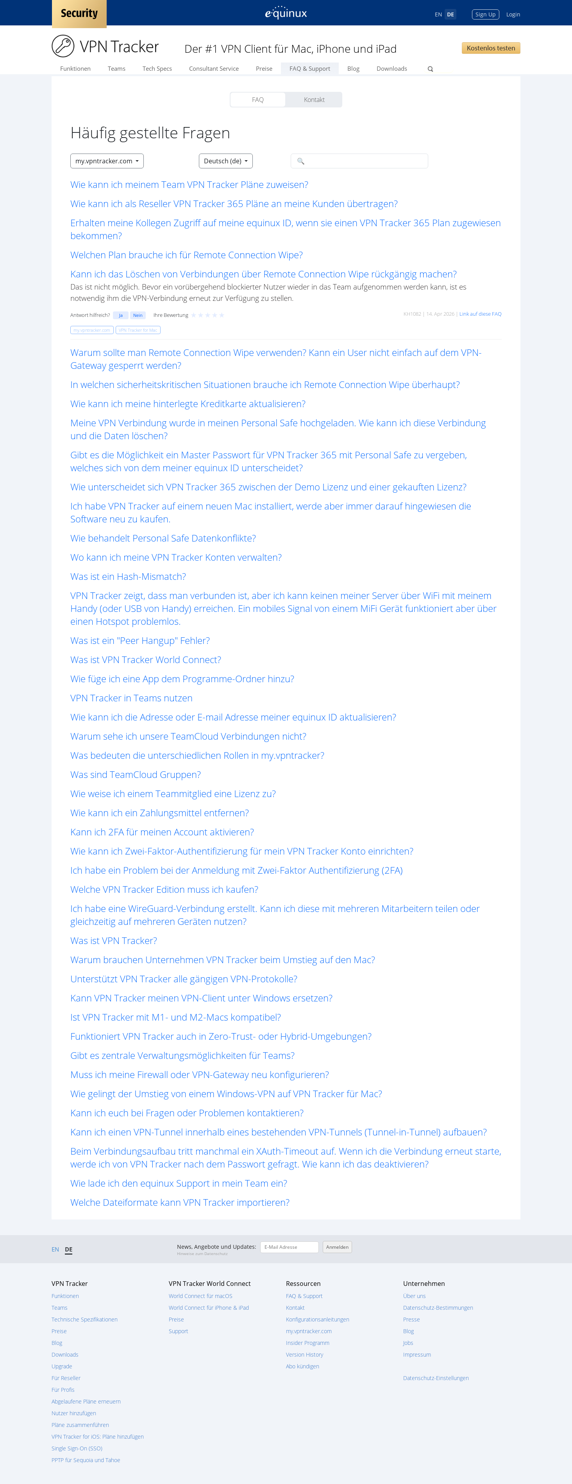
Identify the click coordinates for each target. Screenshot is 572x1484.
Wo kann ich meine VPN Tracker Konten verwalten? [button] (176, 557)
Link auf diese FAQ (480, 313)
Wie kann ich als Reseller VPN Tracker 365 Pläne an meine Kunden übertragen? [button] (234, 203)
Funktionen (75, 68)
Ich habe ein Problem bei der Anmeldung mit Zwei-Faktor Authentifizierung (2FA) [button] (236, 870)
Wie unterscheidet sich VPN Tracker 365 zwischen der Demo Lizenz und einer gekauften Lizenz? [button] (268, 486)
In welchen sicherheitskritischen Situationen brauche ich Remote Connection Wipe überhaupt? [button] (265, 384)
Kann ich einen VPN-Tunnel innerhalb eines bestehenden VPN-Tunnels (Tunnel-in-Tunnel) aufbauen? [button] (278, 1131)
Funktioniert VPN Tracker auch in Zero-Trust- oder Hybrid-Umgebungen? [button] (221, 1036)
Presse (411, 1319)
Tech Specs (157, 68)
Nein (138, 315)
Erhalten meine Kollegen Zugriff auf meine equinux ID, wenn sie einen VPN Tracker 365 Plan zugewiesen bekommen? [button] (285, 229)
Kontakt (314, 99)
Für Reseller (66, 1378)
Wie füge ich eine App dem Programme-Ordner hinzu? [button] (182, 678)
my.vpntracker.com (309, 1331)
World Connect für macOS (200, 1296)
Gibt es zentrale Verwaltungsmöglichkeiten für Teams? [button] (182, 1055)
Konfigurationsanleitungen (317, 1319)
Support (178, 1331)
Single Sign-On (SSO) (77, 1448)
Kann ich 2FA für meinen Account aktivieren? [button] (162, 831)
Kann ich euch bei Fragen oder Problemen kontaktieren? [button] (187, 1112)
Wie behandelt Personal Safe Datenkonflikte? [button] (163, 537)
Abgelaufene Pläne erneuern (86, 1401)
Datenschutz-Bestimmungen (438, 1307)
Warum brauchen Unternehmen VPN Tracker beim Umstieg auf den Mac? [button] (222, 959)
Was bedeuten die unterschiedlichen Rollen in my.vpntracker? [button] (197, 755)
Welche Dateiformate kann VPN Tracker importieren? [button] (180, 1202)
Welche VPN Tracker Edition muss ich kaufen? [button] (164, 889)
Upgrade (62, 1366)
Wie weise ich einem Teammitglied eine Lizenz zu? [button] (173, 793)
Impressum (417, 1354)
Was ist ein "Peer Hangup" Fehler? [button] (140, 640)
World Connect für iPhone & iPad (209, 1307)
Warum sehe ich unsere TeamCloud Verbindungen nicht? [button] (188, 735)
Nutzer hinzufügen (74, 1413)
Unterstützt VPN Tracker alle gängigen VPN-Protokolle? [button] (183, 978)
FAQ (258, 99)
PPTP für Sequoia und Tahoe (86, 1460)
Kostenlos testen (491, 47)
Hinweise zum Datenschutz (202, 1253)
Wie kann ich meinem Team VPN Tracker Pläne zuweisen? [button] (189, 184)
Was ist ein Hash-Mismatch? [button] (128, 576)
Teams (116, 68)
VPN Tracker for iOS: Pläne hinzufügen (98, 1436)
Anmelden (337, 1247)
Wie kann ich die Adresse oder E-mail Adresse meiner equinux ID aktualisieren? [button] (233, 716)
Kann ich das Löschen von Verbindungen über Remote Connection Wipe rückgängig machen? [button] (263, 273)
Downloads (392, 68)
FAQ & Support (310, 68)
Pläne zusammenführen (80, 1425)
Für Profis (63, 1389)
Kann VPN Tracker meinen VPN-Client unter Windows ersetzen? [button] (201, 997)
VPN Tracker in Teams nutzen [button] (131, 697)
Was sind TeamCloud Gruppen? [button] (135, 774)
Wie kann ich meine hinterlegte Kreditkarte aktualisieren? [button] (188, 403)
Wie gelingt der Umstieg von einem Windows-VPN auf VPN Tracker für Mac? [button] (226, 1093)
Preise (264, 68)
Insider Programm (307, 1342)
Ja (121, 315)
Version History (304, 1354)
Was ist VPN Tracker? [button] (113, 940)
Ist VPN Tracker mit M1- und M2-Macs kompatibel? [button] (175, 1016)
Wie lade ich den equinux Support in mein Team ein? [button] (178, 1182)
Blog (353, 68)
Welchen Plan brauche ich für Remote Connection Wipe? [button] (186, 254)
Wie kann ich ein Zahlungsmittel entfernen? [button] (159, 812)
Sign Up (485, 14)
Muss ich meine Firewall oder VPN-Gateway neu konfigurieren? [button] (199, 1074)
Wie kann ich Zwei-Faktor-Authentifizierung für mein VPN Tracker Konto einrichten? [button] (241, 850)
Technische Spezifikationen (85, 1319)
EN (438, 14)
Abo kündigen (302, 1366)
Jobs (408, 1342)
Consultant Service (214, 68)
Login (513, 14)
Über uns (414, 1296)
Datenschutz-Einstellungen (436, 1378)
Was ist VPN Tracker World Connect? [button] (145, 659)
